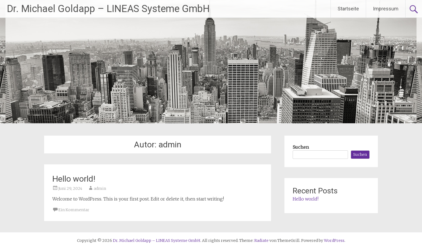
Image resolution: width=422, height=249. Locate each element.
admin (100, 188)
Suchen (301, 147)
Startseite (348, 9)
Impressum (385, 9)
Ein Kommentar (73, 209)
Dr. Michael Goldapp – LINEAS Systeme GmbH (108, 9)
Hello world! (73, 179)
